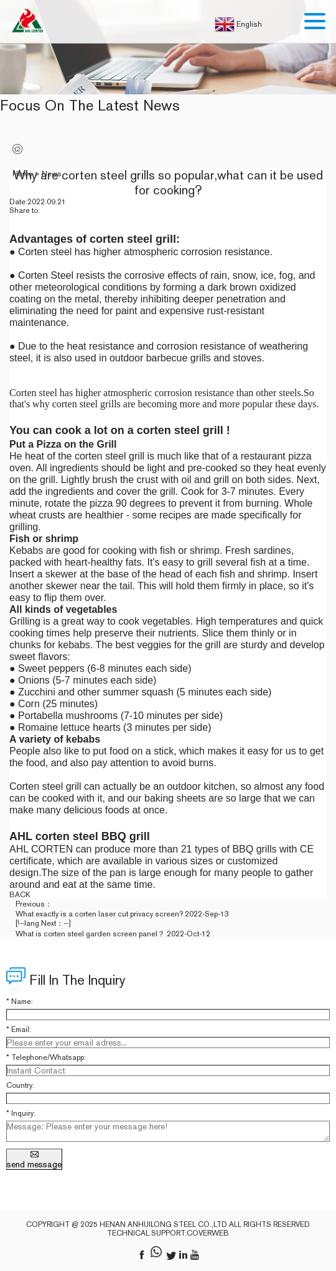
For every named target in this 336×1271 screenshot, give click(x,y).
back (19, 894)
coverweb (208, 1233)
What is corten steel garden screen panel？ (90, 934)
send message (34, 1159)
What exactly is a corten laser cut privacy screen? (99, 914)
